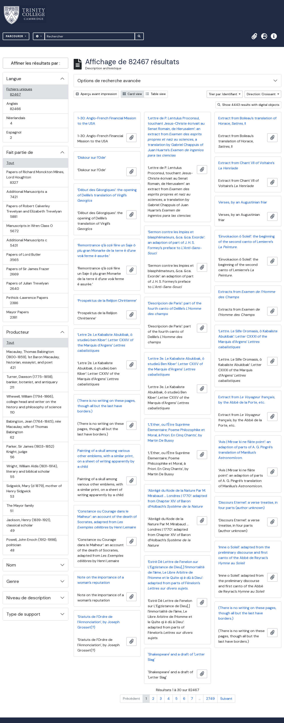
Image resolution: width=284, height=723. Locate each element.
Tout (10, 162)
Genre (12, 581)
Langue (13, 78)
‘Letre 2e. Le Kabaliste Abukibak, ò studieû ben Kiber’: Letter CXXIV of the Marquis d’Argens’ (105, 342)
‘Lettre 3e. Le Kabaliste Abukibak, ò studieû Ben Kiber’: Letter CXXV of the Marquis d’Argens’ (176, 366)
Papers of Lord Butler (23, 257)
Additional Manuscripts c (26, 242)
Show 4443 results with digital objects (248, 105)
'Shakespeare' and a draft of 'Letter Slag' (176, 657)
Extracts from (246, 294)
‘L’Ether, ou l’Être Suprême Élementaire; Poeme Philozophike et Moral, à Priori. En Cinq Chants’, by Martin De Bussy (176, 432)
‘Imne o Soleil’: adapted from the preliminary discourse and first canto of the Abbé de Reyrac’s (244, 555)
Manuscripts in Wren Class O (29, 228)
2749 (210, 698)
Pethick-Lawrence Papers (27, 300)
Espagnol (15, 135)
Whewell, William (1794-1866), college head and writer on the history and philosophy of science (33, 404)
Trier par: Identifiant (223, 94)
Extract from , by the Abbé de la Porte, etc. (246, 400)
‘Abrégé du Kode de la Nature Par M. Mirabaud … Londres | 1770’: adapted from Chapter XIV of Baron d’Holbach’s (177, 498)
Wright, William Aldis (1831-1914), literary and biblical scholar (32, 471)
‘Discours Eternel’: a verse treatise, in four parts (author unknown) (248, 505)
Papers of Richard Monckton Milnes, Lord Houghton (35, 177)
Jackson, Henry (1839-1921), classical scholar (28, 525)
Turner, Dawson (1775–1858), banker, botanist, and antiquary (32, 382)
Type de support (23, 614)
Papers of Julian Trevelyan (27, 285)
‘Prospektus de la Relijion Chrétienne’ (107, 300)
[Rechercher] (90, 36)
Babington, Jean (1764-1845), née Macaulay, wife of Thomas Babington (33, 429)
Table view (156, 94)
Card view (132, 94)
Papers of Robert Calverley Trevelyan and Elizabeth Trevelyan (34, 211)
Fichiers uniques (20, 91)
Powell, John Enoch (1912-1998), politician (31, 545)
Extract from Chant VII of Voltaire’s (246, 165)
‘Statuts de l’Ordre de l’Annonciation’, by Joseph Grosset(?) (98, 622)
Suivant (226, 698)
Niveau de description (28, 598)
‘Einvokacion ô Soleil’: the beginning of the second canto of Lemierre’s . (246, 241)
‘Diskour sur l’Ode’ (91, 157)
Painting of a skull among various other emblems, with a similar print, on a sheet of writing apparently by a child (105, 458)
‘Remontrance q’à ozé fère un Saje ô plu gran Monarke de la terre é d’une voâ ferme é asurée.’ (106, 250)
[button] (254, 36)
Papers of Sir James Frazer (27, 271)
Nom (11, 565)
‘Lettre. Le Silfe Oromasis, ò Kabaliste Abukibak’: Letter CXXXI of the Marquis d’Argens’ (248, 339)
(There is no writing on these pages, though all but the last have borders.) (106, 406)
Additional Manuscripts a (26, 194)
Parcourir (15, 36)
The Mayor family (20, 508)
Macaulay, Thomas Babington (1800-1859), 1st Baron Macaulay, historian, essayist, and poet (32, 359)
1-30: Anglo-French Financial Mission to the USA (106, 121)
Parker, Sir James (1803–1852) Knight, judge (30, 452)
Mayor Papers (18, 314)
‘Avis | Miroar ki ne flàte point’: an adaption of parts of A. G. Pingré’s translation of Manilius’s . (245, 449)
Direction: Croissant (261, 94)
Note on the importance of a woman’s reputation (100, 580)
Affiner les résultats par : (35, 63)
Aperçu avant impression (96, 94)
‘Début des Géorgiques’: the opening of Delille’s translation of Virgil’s (107, 195)
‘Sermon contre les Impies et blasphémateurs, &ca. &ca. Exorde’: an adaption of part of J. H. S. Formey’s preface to (176, 242)
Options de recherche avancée (109, 80)
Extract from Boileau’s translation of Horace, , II (247, 121)
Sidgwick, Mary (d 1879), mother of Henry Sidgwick (34, 491)
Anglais (20, 106)
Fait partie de (19, 152)
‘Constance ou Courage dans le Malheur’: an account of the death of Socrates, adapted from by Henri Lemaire (107, 519)
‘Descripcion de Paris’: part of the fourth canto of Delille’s (174, 308)
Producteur (17, 332)
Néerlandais (16, 120)
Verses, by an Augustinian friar (242, 202)
